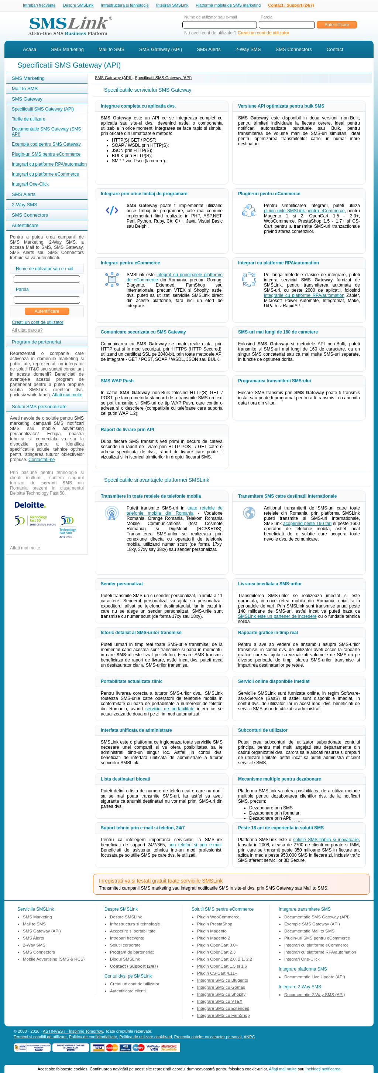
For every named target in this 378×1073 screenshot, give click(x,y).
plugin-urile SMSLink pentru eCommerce (304, 211)
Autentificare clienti (128, 991)
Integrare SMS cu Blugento (222, 981)
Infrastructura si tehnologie (125, 5)
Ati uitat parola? (27, 331)
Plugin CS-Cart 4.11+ (217, 974)
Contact (335, 50)
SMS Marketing (67, 50)
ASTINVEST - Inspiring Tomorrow (73, 1032)
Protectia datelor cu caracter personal (208, 1037)
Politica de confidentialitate (93, 1037)
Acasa (29, 50)
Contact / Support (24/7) (291, 5)
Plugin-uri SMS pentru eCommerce (46, 155)
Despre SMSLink (78, 5)
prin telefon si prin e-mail (194, 845)
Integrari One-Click (30, 184)
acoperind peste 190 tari (307, 524)
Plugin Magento (212, 932)
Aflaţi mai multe (282, 1069)
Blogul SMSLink (125, 960)
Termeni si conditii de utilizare (40, 1037)
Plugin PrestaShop (214, 925)
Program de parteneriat (132, 953)
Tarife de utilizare (28, 119)
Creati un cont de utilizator (263, 33)
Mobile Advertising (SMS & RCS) (54, 960)
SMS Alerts (208, 50)
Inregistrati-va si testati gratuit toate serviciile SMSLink (161, 881)
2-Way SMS (248, 50)
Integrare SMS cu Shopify (221, 995)
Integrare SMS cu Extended (223, 1009)
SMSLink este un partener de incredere (277, 617)
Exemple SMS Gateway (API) (312, 925)
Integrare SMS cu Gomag (221, 988)
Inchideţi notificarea (323, 1069)
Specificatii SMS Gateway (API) (43, 109)
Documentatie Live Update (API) (314, 977)
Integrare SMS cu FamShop (223, 1016)
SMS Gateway (27, 99)
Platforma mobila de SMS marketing (228, 5)
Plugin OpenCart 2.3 (216, 953)
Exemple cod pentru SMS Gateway (46, 145)
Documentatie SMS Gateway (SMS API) (46, 132)
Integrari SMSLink (172, 5)
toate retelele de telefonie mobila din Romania (175, 511)
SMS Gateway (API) (160, 50)
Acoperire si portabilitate (132, 932)
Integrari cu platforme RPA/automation (49, 164)
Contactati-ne (41, 460)
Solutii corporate (125, 946)
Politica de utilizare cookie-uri (145, 1037)
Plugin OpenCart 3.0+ (217, 946)
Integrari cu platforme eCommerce (45, 174)
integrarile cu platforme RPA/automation (304, 296)
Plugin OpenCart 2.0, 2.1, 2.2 (224, 960)
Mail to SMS (111, 50)
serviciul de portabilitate (170, 709)
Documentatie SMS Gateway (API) (317, 917)
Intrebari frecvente (39, 5)
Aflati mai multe (67, 395)
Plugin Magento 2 (213, 939)
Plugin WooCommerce (218, 917)
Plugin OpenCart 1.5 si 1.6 (222, 967)
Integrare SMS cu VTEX (220, 1002)
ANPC (249, 1037)
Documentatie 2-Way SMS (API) (314, 995)
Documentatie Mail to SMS (309, 932)
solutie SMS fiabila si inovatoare (325, 840)
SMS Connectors (294, 50)
